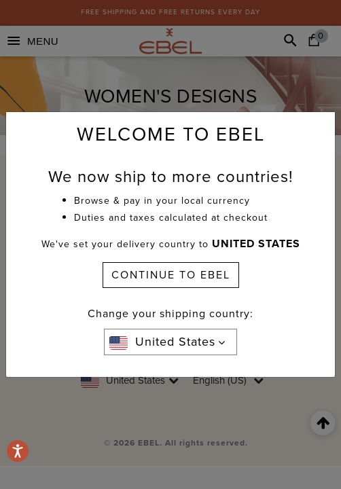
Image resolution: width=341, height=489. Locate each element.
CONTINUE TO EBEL (170, 275)
